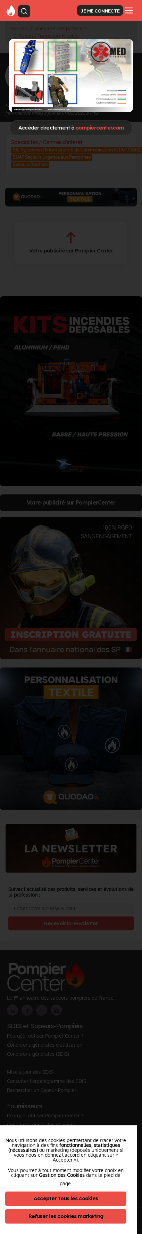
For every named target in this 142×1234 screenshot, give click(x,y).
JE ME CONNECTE (100, 11)
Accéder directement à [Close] (71, 127)
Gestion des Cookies (62, 1175)
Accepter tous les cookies (66, 1198)
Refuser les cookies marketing (65, 1216)
